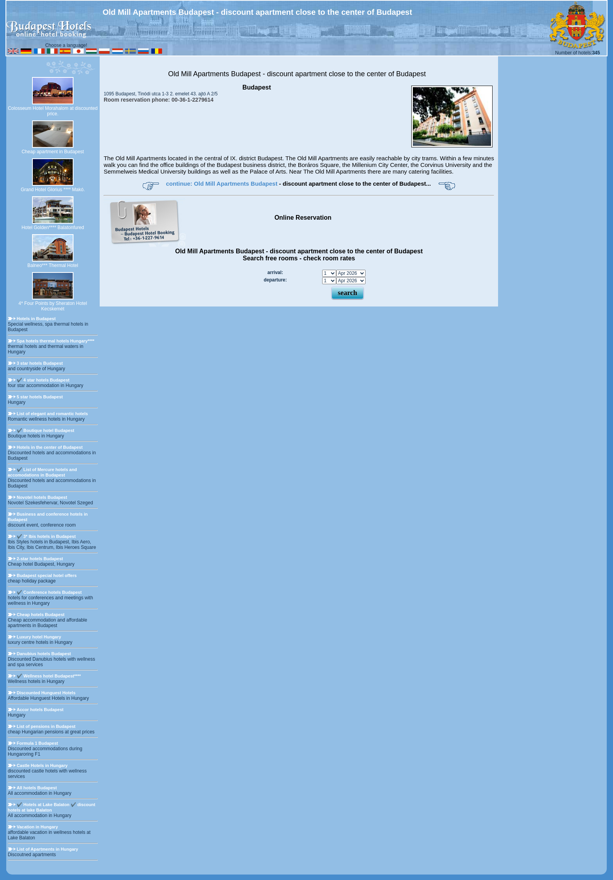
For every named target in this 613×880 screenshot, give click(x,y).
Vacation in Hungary (37, 826)
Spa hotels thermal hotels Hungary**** (56, 341)
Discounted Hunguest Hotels (46, 692)
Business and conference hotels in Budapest (48, 517)
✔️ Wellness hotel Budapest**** (49, 676)
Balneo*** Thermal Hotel (52, 265)
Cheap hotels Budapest (41, 614)
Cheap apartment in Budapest (53, 151)
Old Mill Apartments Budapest (215, 74)
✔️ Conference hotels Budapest (49, 592)
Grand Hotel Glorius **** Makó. (53, 189)
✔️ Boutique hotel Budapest (45, 430)
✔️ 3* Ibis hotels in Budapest (46, 536)
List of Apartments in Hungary (47, 849)
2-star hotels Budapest (40, 558)
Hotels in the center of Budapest (50, 447)
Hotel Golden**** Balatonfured (53, 227)
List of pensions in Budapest (46, 726)
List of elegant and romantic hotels (52, 413)
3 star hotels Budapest (40, 363)
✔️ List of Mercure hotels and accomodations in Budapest (42, 472)
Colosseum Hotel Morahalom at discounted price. (52, 111)
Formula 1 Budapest (37, 743)
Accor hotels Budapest (40, 709)
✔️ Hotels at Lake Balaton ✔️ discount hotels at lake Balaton (51, 807)
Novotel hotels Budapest (42, 497)
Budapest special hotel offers (47, 575)
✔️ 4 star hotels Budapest (43, 380)
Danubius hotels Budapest (44, 653)
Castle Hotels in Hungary (42, 765)
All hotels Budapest (37, 787)
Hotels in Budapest (36, 318)
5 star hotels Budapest (40, 396)
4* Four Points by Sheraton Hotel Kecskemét (52, 306)
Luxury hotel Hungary (39, 636)
